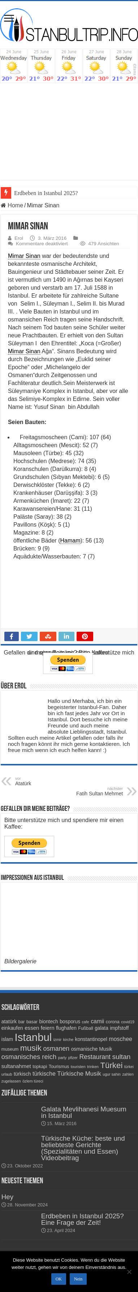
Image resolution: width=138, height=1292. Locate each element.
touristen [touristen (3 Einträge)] (78, 1066)
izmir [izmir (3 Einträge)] (57, 1039)
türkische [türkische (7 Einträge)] (44, 1074)
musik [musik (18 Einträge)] (31, 1048)
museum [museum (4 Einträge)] (10, 1049)
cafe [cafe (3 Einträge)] (85, 1022)
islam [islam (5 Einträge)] (7, 1039)
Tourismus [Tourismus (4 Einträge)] (59, 1066)
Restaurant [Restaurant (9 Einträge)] (95, 1056)
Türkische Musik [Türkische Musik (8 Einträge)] (79, 1073)
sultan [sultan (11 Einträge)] (121, 1056)
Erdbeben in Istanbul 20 (41, 193)
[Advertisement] (69, 137)
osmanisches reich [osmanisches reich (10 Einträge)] (28, 1056)
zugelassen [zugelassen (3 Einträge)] (11, 1081)
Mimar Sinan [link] (24, 256)
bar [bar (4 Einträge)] (21, 1021)
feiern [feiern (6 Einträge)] (48, 1028)
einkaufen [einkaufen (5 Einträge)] (12, 1028)
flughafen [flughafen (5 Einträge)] (66, 1028)
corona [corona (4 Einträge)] (113, 1021)
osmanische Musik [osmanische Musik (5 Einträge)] (91, 1049)
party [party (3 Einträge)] (62, 1057)
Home (12, 205)
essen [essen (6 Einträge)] (32, 1028)
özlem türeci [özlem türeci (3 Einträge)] (32, 1081)
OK (59, 1279)
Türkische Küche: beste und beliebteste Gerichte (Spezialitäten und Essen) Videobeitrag (83, 1148)
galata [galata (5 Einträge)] (101, 1028)
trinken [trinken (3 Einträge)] (93, 1066)
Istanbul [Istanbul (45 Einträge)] (33, 1037)
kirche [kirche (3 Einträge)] (68, 1039)
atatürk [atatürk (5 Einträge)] (9, 1021)
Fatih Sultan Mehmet (86, 791)
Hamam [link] (70, 540)
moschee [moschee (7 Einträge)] (120, 1039)
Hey (7, 1197)
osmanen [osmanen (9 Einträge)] (56, 1048)
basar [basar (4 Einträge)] (32, 1021)
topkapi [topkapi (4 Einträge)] (40, 1066)
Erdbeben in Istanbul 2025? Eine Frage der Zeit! (82, 1219)
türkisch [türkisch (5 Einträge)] (22, 1074)
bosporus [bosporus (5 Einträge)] (70, 1021)
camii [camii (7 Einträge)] (97, 1021)
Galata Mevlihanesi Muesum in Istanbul (83, 1112)
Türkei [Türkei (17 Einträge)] (111, 1065)
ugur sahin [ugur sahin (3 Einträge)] (112, 1074)
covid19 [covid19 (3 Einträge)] (127, 1022)
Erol (18, 238)
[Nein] (129, 1271)
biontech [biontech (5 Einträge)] (48, 1021)
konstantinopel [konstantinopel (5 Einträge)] (91, 1039)
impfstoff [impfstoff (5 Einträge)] (119, 1028)
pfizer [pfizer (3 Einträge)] (73, 1057)
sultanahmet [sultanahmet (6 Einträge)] (16, 1066)
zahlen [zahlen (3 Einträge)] (127, 1074)
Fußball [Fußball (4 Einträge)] (85, 1028)
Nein (78, 1279)
